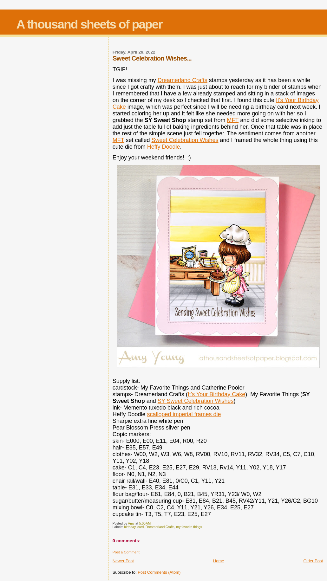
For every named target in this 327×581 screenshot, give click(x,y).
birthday (129, 527)
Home (218, 560)
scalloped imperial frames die (184, 414)
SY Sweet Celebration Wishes (196, 401)
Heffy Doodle (163, 147)
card (140, 527)
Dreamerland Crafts (182, 80)
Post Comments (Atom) (159, 572)
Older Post (313, 560)
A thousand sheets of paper (89, 24)
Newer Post (123, 560)
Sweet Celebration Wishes (184, 140)
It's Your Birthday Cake (216, 394)
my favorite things (189, 527)
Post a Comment (126, 552)
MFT (233, 120)
